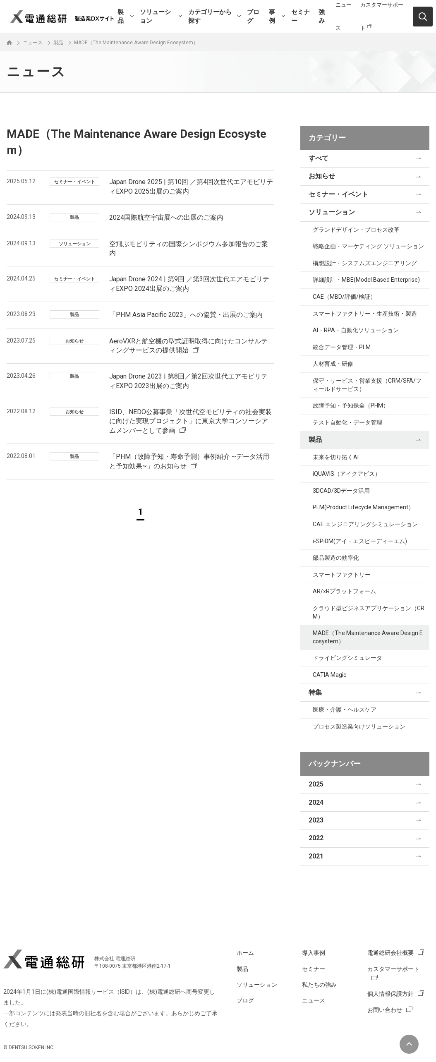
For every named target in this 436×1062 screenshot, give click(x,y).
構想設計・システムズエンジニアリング (365, 263)
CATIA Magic (329, 674)
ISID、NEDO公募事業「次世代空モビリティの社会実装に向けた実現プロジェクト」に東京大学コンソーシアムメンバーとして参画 (190, 421)
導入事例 (313, 952)
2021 (316, 856)
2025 (316, 784)
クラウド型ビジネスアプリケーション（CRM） (368, 612)
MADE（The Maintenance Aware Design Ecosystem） (368, 637)
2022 (316, 838)
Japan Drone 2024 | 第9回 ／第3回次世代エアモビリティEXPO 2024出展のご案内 (189, 283)
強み (322, 16)
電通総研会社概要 (390, 952)
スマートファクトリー (342, 574)
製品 (120, 16)
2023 (316, 820)
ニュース (313, 1000)
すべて (318, 158)
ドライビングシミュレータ (347, 657)
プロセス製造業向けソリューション (359, 726)
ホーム (245, 952)
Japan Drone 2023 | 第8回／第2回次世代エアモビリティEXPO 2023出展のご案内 (188, 380)
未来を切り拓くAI (336, 457)
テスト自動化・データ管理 (347, 422)
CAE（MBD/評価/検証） (344, 296)
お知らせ (322, 176)
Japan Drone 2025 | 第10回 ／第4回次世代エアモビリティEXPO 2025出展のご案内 (191, 186)
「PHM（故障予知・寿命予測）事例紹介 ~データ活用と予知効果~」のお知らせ (189, 461)
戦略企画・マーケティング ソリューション (368, 246)
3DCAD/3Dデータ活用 (341, 490)
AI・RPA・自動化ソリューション (356, 330)
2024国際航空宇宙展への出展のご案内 (166, 217)
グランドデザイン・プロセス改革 (356, 229)
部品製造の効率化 (336, 557)
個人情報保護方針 (390, 993)
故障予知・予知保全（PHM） (351, 405)
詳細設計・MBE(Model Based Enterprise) (366, 279)
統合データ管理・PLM (342, 347)
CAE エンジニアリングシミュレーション (365, 524)
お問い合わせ (384, 1010)
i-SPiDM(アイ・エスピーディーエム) (360, 541)
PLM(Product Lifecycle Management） (363, 507)
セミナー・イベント (338, 194)
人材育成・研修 (333, 363)
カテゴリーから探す (210, 16)
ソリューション (155, 16)
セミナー (300, 16)
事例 (272, 16)
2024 (316, 802)
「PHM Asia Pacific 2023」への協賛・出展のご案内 (186, 315)
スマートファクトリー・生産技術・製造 (365, 313)
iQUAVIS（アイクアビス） (347, 473)
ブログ (253, 16)
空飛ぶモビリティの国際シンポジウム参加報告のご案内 (188, 248)
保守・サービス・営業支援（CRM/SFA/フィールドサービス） (367, 384)
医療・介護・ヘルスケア (344, 709)
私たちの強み (319, 984)
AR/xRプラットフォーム (344, 591)
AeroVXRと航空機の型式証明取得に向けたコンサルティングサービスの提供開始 (188, 345)
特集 (315, 692)
